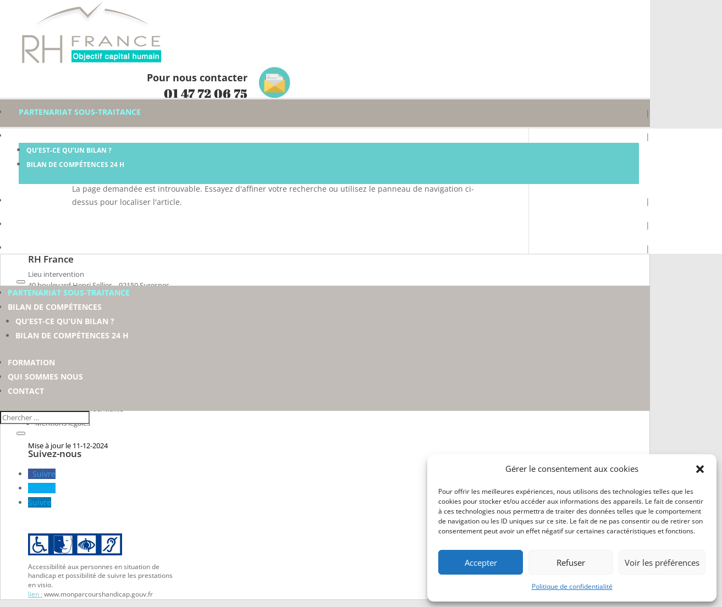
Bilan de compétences (66, 135)
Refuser (570, 562)
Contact (37, 247)
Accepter (481, 562)
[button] (700, 469)
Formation (42, 200)
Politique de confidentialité (572, 586)
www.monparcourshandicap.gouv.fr (98, 594)
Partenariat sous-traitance (80, 112)
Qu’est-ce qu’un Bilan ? (69, 150)
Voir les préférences (662, 562)
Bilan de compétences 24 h (75, 164)
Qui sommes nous (56, 224)
